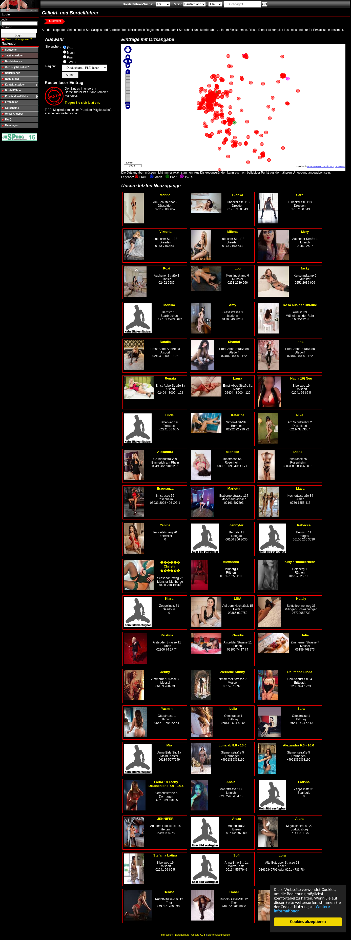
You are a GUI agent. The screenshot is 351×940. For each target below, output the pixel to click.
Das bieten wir (13, 61)
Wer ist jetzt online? (17, 67)
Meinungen (11, 125)
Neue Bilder (12, 78)
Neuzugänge (12, 73)
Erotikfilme (11, 102)
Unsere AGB (198, 934)
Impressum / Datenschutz (174, 934)
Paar (70, 57)
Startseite (11, 49)
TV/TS (71, 62)
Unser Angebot (14, 113)
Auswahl (55, 21)
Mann (71, 52)
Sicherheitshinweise (218, 934)
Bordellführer (13, 90)
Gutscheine (12, 108)
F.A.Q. (8, 119)
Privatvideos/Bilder (16, 96)
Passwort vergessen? (18, 39)
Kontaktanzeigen (15, 84)
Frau (70, 48)
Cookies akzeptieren (308, 921)
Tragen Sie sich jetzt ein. (82, 103)
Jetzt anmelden (14, 55)
